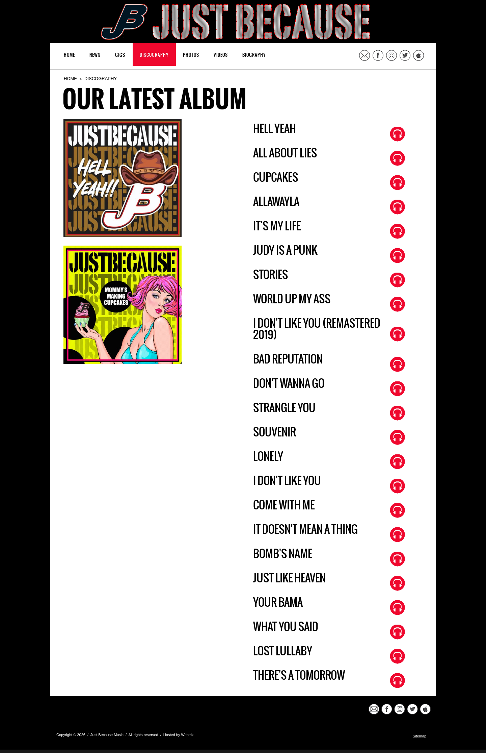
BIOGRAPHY (254, 55)
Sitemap (419, 736)
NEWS (95, 55)
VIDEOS (221, 55)
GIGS (120, 55)
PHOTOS (191, 55)
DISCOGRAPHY (154, 55)
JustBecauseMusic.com (129, 712)
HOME (69, 55)
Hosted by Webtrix (178, 735)
